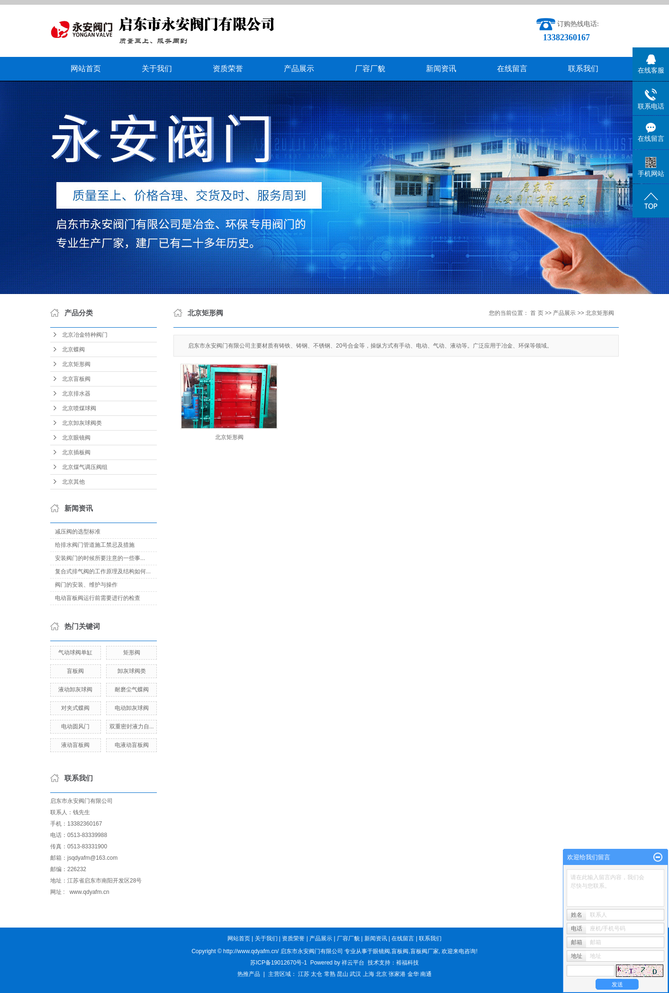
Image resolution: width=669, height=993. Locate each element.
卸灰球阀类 (132, 671)
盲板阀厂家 (424, 951)
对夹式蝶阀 (75, 708)
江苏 (303, 974)
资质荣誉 (228, 68)
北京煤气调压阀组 (85, 467)
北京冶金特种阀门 (85, 334)
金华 (413, 974)
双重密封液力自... (131, 726)
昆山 (342, 974)
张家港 (397, 974)
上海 (368, 974)
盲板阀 (75, 671)
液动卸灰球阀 (75, 689)
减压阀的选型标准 (77, 531)
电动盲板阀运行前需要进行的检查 (97, 598)
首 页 (536, 313)
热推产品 (248, 974)
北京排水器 (76, 393)
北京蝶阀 (73, 349)
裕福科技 (407, 962)
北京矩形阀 (76, 364)
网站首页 (86, 68)
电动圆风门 (75, 726)
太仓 (316, 974)
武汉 (355, 974)
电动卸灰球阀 (132, 708)
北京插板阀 (76, 452)
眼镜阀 (381, 951)
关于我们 (157, 68)
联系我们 (583, 68)
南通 (426, 974)
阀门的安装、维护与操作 (86, 584)
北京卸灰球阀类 (82, 423)
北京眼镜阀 (76, 437)
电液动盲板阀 (132, 745)
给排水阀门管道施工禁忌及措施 (95, 545)
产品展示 (299, 68)
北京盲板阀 (76, 379)
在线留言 (512, 68)
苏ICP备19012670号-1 (278, 962)
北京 (381, 974)
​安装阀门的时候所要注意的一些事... (100, 558)
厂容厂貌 (370, 68)
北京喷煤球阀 (79, 408)
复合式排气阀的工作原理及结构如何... (103, 571)
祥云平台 (353, 962)
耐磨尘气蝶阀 (132, 689)
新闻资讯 (441, 68)
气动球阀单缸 (75, 652)
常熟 (329, 974)
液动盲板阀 (75, 745)
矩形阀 (131, 652)
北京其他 (73, 481)
